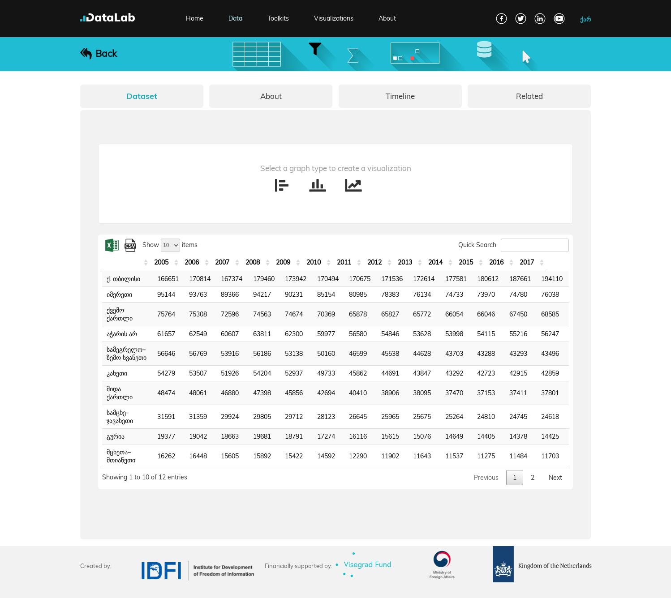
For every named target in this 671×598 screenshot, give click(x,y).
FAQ (86, 585)
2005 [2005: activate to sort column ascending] (184, 262)
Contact (117, 585)
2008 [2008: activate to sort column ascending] (275, 262)
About (387, 18)
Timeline (400, 96)
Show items (170, 245)
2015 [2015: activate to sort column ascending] (489, 262)
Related (529, 96)
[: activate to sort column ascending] (137, 262)
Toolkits (278, 18)
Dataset (141, 96)
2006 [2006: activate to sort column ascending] (214, 262)
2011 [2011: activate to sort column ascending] (367, 262)
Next (555, 445)
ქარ (585, 19)
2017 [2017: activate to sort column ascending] (549, 262)
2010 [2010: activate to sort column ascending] (336, 262)
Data (235, 18)
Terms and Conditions (172, 585)
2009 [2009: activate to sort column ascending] (306, 262)
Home (194, 18)
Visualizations (333, 18)
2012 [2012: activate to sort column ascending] (397, 262)
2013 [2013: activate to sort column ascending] (428, 262)
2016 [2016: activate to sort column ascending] (519, 262)
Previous (486, 445)
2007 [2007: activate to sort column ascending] (245, 262)
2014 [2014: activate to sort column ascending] (458, 262)
